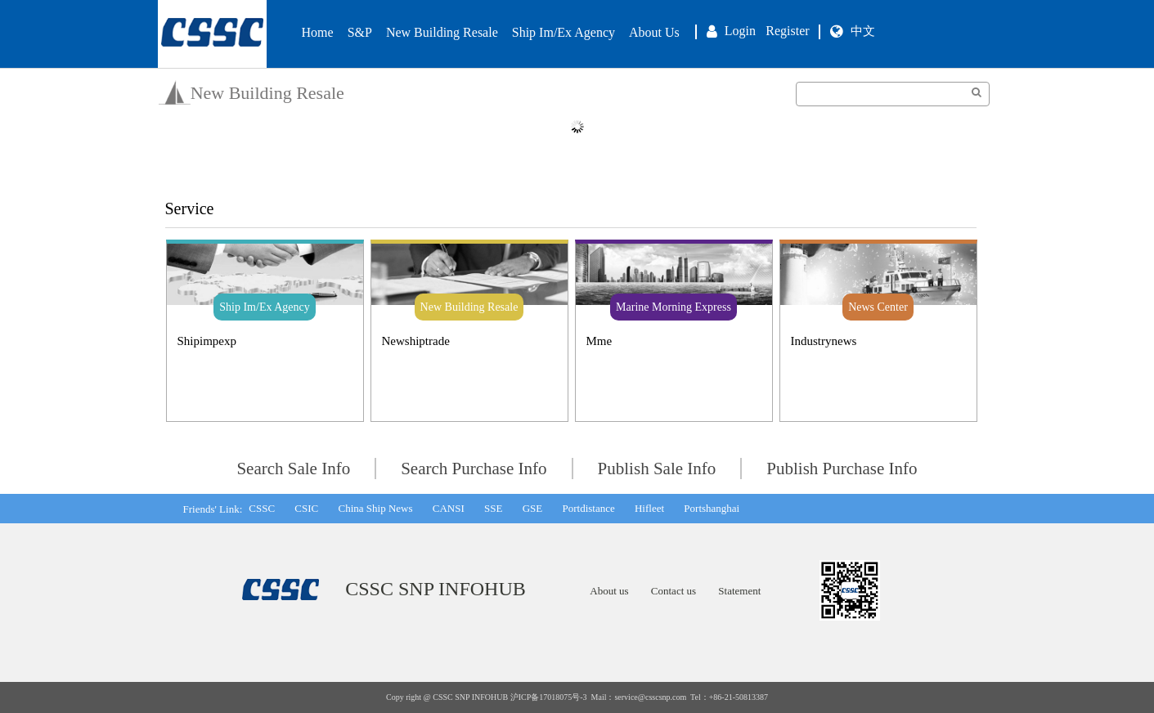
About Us (654, 32)
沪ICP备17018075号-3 (548, 697)
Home (318, 32)
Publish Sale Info (657, 468)
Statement (739, 591)
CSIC (306, 508)
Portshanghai (711, 508)
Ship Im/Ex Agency (563, 32)
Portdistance (588, 508)
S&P (360, 32)
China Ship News (375, 508)
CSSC (262, 508)
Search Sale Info (293, 468)
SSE (493, 508)
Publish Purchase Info (841, 468)
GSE (533, 508)
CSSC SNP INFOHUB (435, 588)
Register (787, 31)
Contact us (673, 591)
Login (740, 31)
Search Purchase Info (473, 468)
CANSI (449, 508)
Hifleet (649, 508)
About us (609, 591)
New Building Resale (442, 32)
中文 (863, 31)
